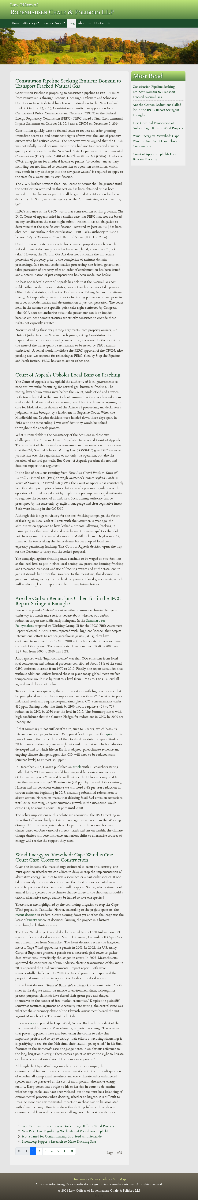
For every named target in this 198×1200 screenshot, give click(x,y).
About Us (84, 23)
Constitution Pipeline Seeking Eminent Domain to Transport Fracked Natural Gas (68, 83)
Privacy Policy (100, 1179)
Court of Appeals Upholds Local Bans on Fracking (67, 374)
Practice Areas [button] (52, 23)
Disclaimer (79, 1179)
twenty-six (34, 920)
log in (99, 1196)
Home (16, 23)
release (35, 1023)
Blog (71, 23)
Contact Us (102, 23)
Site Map (119, 1179)
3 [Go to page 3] (45, 1151)
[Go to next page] (64, 1151)
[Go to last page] (72, 1151)
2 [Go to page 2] (39, 1151)
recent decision (25, 915)
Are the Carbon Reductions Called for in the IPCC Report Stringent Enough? (68, 601)
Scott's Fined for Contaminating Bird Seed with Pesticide (61, 1136)
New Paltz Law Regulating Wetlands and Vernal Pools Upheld (64, 1131)
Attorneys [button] (30, 23)
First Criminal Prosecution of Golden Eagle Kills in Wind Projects (67, 1126)
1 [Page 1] (33, 1151)
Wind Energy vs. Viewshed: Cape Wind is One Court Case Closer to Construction (64, 857)
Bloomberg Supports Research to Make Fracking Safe (58, 1141)
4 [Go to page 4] (52, 1151)
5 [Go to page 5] (58, 1151)
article (77, 767)
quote (110, 734)
